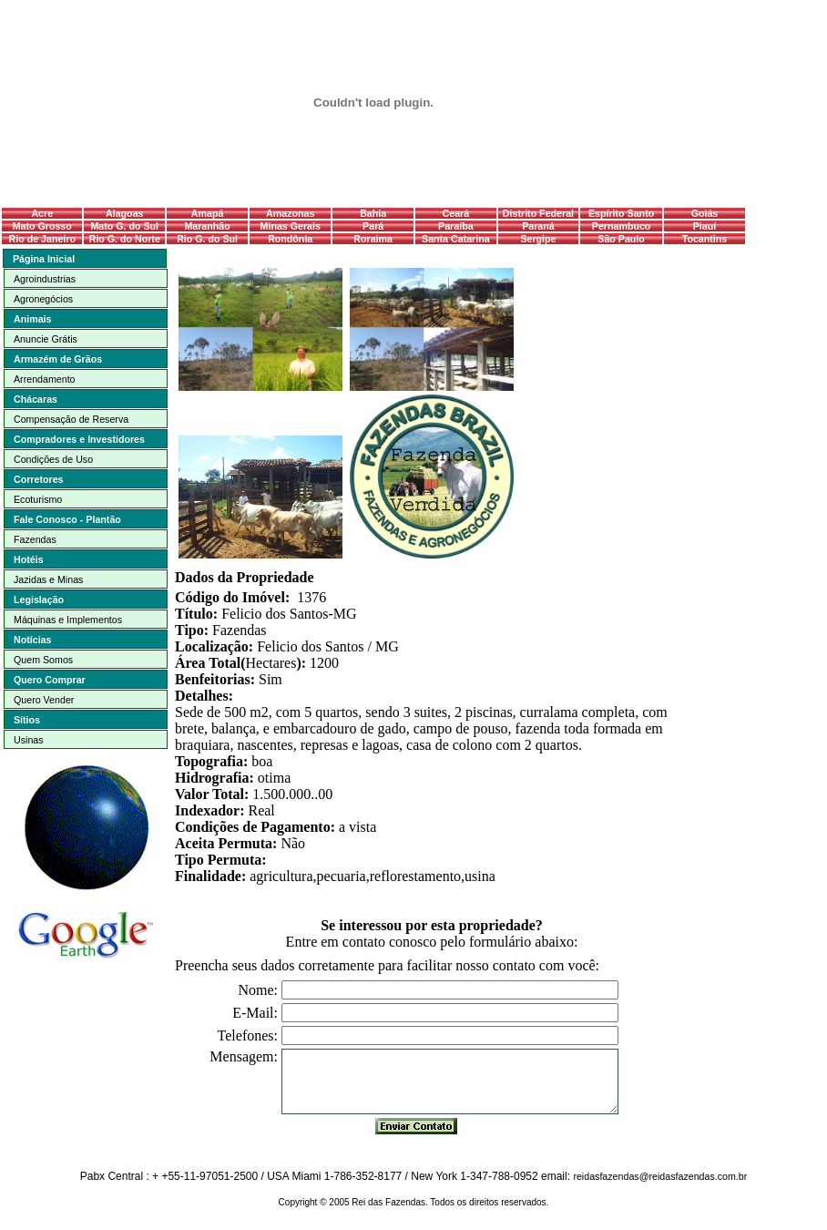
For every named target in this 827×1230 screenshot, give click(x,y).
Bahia (373, 213)
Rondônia (290, 238)
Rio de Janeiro (42, 238)
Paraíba (456, 225)
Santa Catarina (456, 238)
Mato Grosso (42, 225)
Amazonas (290, 213)
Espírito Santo (621, 213)
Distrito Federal (538, 213)
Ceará (456, 213)
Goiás (705, 213)
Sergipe (538, 238)
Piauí (704, 225)
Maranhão (207, 225)
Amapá (207, 213)
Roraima (373, 238)
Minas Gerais (290, 225)
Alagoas (124, 213)
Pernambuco (621, 225)
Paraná (538, 225)
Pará (372, 225)
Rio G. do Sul (207, 238)
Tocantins (705, 238)
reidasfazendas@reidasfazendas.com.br (660, 1176)
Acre (42, 213)
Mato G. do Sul (124, 225)
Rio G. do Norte (124, 238)
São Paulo (621, 238)
